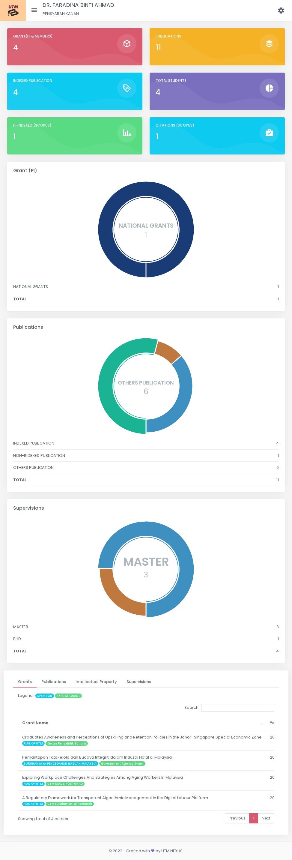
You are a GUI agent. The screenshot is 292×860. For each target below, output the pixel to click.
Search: (229, 708)
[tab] (25, 681)
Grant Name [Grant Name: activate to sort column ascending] (35, 723)
